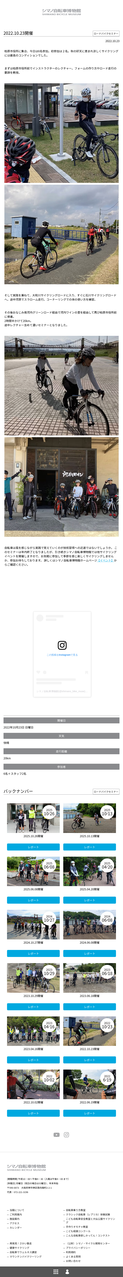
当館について (17, 1210)
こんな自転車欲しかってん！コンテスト (88, 1235)
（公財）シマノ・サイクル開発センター (88, 1243)
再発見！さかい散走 (21, 1243)
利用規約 (71, 1252)
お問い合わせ (73, 1261)
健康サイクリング (19, 1247)
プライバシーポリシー (78, 1247)
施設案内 (15, 1219)
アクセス (14, 1223)
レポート (33, 847)
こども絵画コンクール (78, 1231)
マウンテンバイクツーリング (26, 1256)
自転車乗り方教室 (76, 1210)
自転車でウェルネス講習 (23, 1252)
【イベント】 (105, 560)
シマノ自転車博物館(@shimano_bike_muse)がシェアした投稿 (70, 691)
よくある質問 (73, 1256)
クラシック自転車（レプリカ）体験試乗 (88, 1214)
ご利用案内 (16, 1214)
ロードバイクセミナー (106, 33)
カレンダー (16, 1227)
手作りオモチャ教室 (77, 1226)
